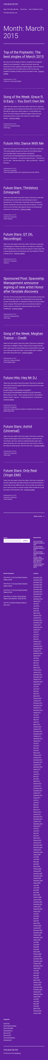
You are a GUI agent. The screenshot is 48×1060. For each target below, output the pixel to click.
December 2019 (37, 591)
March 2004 (36, 1008)
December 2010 (37, 816)
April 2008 (36, 892)
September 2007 (38, 909)
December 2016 (37, 646)
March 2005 (36, 980)
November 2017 (37, 622)
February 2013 (37, 755)
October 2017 (37, 625)
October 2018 (37, 596)
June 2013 (36, 745)
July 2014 (36, 715)
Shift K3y (37, 172)
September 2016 (38, 653)
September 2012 (38, 767)
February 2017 (37, 641)
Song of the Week (15, 125)
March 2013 (36, 752)
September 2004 (38, 994)
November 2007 (37, 904)
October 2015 (37, 679)
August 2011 (36, 797)
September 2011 (38, 795)
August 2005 (36, 968)
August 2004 (36, 996)
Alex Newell (10, 172)
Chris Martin (29, 409)
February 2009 (37, 868)
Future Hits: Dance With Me (23, 143)
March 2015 (36, 696)
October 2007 (37, 906)
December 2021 (37, 587)
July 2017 (36, 632)
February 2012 (37, 783)
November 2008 (37, 876)
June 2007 (36, 916)
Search (5, 537)
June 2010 (36, 831)
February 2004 (37, 1010)
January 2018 (37, 617)
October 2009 (37, 850)
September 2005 (38, 966)
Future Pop (23, 9)
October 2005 (37, 963)
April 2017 (36, 639)
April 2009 (36, 864)
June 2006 (36, 944)
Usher (12, 411)
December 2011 (37, 788)
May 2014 (36, 719)
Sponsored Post (15, 316)
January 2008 (37, 899)
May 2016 (36, 662)
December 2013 (37, 731)
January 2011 (37, 814)
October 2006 (37, 935)
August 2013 (36, 741)
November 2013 (37, 734)
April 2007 (36, 921)
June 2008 (36, 887)
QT (8, 262)
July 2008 (36, 885)
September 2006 (38, 937)
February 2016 (37, 670)
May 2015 (36, 691)
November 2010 (37, 819)
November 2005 (37, 961)
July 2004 (36, 999)
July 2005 (36, 970)
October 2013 (37, 736)
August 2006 (36, 939)
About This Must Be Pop (10, 9)
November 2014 (37, 705)
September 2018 (38, 599)
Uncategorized (7, 1040)
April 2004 (36, 1006)
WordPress (18, 1053)
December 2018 (37, 594)
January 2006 (37, 956)
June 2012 (36, 774)
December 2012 (37, 760)
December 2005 (37, 958)
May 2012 (36, 776)
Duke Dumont (25, 172)
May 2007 (36, 918)
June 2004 (36, 1001)
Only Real (9, 499)
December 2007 (37, 902)
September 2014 (38, 710)
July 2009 (36, 857)
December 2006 (37, 930)
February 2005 (37, 982)
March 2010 (36, 838)
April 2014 (36, 722)
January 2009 (37, 871)
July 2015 (36, 686)
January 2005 (37, 984)
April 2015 (36, 693)
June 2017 (36, 634)
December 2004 (37, 987)
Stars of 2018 (7, 1035)
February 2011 (37, 812)
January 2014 (37, 729)
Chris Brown (23, 409)
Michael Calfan (7, 411)
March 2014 (36, 724)
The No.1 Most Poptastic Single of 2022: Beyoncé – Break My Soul (38, 559)
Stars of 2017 (7, 1033)
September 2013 (38, 738)
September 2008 (38, 880)
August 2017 (36, 629)
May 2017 (36, 636)
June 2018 (36, 606)
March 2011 (36, 809)
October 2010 (37, 821)
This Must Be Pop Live (10, 13)
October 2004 (37, 992)
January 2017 (37, 644)
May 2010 (36, 833)
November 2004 (37, 989)
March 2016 (36, 667)
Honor (8, 318)
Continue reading (14, 118)
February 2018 (37, 615)
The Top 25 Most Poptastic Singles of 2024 (38, 548)
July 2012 (36, 771)
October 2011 (37, 793)
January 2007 (37, 928)
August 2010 (36, 826)
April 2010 (36, 835)
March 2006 (36, 951)
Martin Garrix (40, 409)
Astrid (8, 455)
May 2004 (36, 1003)
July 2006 (36, 942)
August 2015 (36, 684)
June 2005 (36, 973)
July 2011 (36, 800)
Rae (33, 172)
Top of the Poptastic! (16, 81)
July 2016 (36, 658)
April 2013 (36, 750)
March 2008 (36, 894)
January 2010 (37, 842)
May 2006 (36, 947)
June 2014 (36, 717)
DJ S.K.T (20, 172)
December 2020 (37, 589)
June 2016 (36, 660)
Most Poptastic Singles (9, 1026)
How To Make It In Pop (36, 9)
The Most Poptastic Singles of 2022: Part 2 (38, 565)
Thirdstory (9, 218)
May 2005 (36, 975)
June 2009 (36, 859)
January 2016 (37, 672)
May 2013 (36, 748)
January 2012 (37, 786)
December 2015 (37, 674)
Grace (8, 127)
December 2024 (37, 580)
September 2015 (38, 681)
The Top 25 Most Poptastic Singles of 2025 (38, 543)
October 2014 (37, 707)
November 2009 (37, 847)
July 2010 (36, 828)
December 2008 (37, 873)
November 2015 (37, 677)
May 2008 (36, 890)
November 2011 (37, 790)
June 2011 (36, 802)
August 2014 (36, 712)
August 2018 (36, 601)
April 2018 (36, 610)
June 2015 (36, 689)
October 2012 (37, 764)
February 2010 (37, 840)
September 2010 (38, 823)
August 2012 (36, 769)
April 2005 (36, 977)
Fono (30, 172)
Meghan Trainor (11, 362)
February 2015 (37, 698)
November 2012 (37, 762)
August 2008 (36, 883)
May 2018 (36, 608)
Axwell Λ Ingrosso (15, 409)
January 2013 (37, 757)
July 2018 (36, 603)
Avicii (8, 409)
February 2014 (37, 726)
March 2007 (36, 923)
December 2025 (37, 577)
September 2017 (38, 627)
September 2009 (38, 852)
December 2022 (37, 584)
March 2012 (36, 781)
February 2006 (37, 954)
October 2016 (37, 651)
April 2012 (36, 778)
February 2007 (37, 925)
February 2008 (37, 897)
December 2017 (37, 620)
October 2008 (37, 878)
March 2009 (36, 866)
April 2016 (36, 665)
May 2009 (36, 861)
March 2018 (36, 613)
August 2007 (36, 911)
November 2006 (37, 932)
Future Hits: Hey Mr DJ (20, 378)
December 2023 (37, 582)
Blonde (15, 172)
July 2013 (36, 743)
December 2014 (37, 703)
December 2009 (37, 845)
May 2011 (36, 805)
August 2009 (36, 854)
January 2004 (37, 1013)
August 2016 (36, 655)
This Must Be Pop (10, 4)
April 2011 (36, 807)
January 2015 (37, 700)
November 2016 (37, 648)
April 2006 (36, 949)
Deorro (34, 409)
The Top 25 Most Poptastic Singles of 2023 (38, 553)
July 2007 (36, 913)
